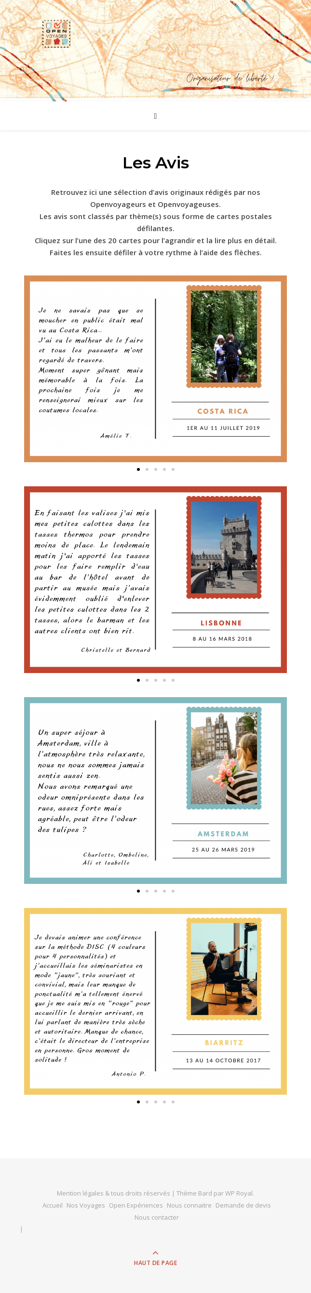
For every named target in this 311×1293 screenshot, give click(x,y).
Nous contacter (157, 1217)
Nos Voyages (86, 1205)
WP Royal (239, 1193)
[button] (138, 469)
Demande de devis (243, 1205)
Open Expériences (136, 1205)
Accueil (52, 1205)
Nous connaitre (189, 1205)
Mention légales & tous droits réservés (114, 1193)
